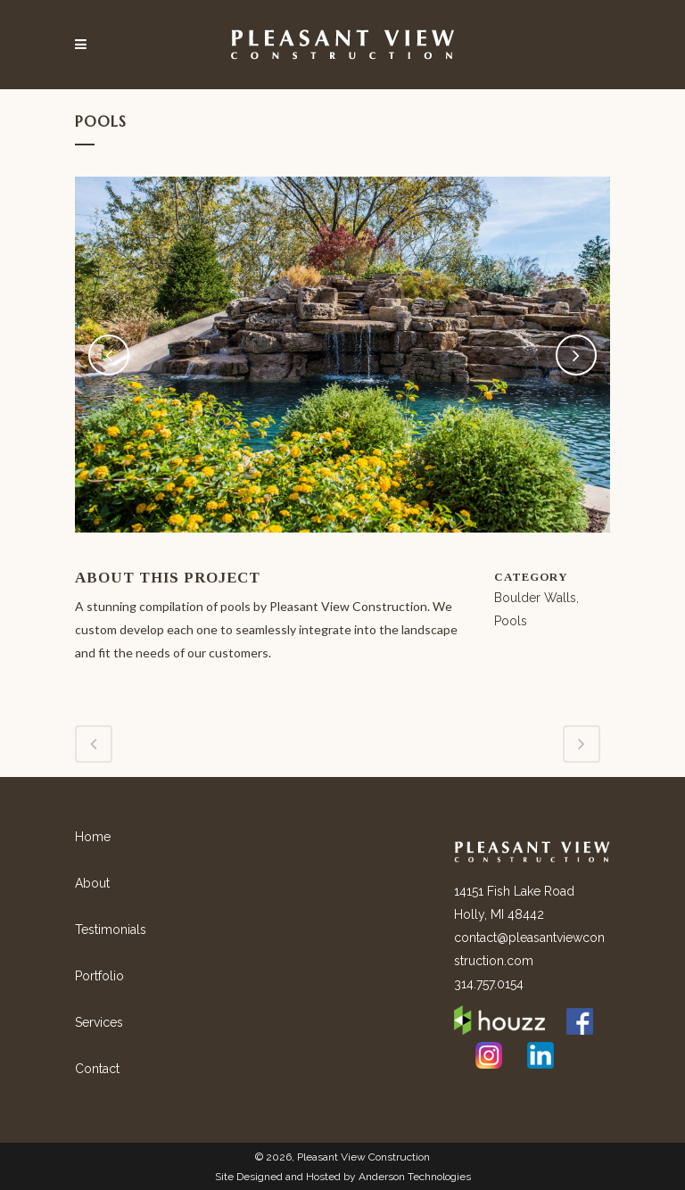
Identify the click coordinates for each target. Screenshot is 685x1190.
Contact (97, 1069)
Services (99, 1022)
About (92, 883)
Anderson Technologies (415, 1176)
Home (93, 837)
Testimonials (110, 929)
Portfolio (99, 976)
